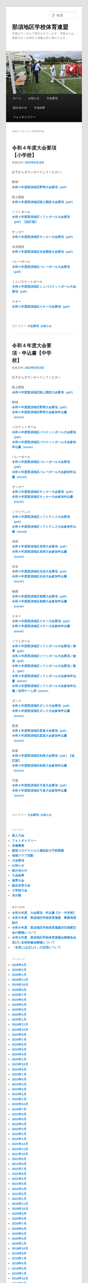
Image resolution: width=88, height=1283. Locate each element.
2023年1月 (19, 1099)
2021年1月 (19, 1199)
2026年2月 (19, 970)
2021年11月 (20, 1149)
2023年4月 (19, 1089)
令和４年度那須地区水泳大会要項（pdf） (40, 571)
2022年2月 (19, 1134)
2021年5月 (19, 1179)
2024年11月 (20, 1024)
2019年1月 (19, 1273)
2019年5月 (19, 1268)
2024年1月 (19, 1059)
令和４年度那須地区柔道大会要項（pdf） (40, 730)
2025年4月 (19, 1009)
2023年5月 (19, 1084)
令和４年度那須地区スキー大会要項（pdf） (42, 306)
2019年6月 (19, 1263)
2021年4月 (19, 1183)
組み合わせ (20, 107)
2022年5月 (19, 1119)
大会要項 (52, 98)
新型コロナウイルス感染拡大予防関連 (38, 850)
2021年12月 (20, 1144)
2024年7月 (19, 1039)
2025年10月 (20, 984)
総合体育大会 (21, 885)
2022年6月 (19, 1114)
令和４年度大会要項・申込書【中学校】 (31, 353)
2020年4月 (19, 1238)
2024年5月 (19, 1049)
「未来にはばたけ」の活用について (36, 947)
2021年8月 (19, 1164)
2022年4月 (19, 1124)
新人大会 (18, 835)
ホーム (17, 98)
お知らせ (33, 98)
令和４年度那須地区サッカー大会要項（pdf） (43, 237)
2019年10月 (20, 1248)
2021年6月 (19, 1174)
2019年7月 (19, 1258)
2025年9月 (19, 990)
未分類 (16, 895)
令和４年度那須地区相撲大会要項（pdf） (40, 596)
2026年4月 (19, 965)
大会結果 (39, 107)
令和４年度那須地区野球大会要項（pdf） (40, 187)
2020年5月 (19, 1233)
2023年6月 (19, 1079)
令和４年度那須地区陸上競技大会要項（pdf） (43, 202)
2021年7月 (19, 1169)
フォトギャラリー (24, 117)
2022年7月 (19, 1109)
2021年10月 (20, 1154)
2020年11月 (20, 1203)
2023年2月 (19, 1094)
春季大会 (18, 880)
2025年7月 (19, 995)
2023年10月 (20, 1064)
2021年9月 (19, 1159)
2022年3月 (19, 1129)
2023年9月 (19, 1069)
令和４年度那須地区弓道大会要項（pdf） (40, 785)
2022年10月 (20, 1104)
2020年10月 (20, 1208)
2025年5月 (19, 1004)
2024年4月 (19, 1054)
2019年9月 (19, 1253)
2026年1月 (19, 975)
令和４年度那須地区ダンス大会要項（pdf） (42, 705)
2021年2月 (19, 1194)
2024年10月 (20, 1029)
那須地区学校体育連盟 (40, 27)
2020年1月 (19, 1243)
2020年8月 (19, 1218)
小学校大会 (19, 890)
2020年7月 (19, 1223)
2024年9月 (19, 1034)
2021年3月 (19, 1189)
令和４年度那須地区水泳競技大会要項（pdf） (43, 251)
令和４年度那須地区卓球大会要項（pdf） (40, 546)
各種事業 (18, 845)
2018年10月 (20, 1278)
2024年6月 (19, 1044)
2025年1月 (19, 1019)
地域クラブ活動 (22, 855)
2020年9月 (19, 1213)
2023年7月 (19, 1074)
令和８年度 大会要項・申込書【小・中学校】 (44, 913)
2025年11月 (20, 979)
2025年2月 (19, 1014)
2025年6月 (19, 999)
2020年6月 (19, 1228)
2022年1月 (19, 1139)
